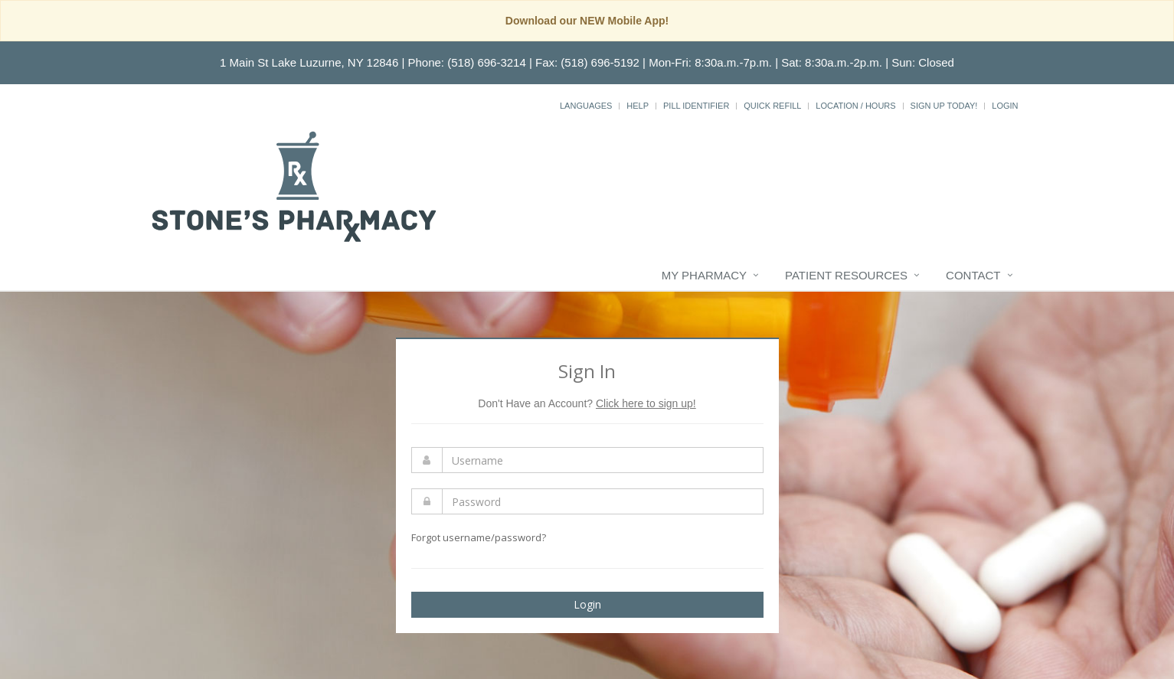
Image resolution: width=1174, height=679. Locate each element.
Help (637, 105)
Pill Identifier (696, 105)
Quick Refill (772, 105)
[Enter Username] (603, 460)
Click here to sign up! (646, 403)
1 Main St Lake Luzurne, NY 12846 (309, 62)
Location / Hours (855, 105)
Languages (586, 105)
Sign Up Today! (944, 105)
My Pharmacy (704, 275)
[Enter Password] (603, 501)
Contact (973, 275)
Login (1005, 105)
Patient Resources (846, 275)
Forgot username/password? (478, 537)
